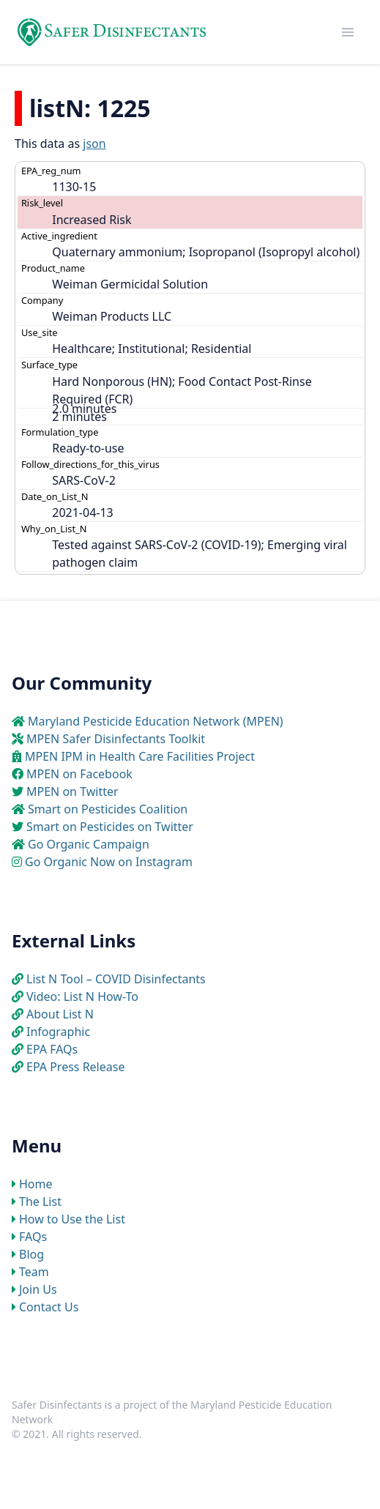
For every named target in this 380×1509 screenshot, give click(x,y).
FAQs (33, 1237)
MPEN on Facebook (79, 774)
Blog (31, 1254)
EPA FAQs (52, 1049)
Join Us (38, 1289)
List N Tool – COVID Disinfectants (116, 979)
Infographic (58, 1032)
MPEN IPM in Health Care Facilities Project (140, 756)
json (94, 143)
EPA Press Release (75, 1067)
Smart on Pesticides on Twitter (109, 827)
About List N (60, 1014)
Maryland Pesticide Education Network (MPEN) (155, 721)
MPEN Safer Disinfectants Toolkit (115, 739)
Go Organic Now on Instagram (109, 862)
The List (40, 1201)
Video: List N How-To (82, 996)
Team (34, 1272)
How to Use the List (72, 1219)
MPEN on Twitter (72, 791)
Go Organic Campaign (88, 844)
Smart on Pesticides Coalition (107, 809)
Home (36, 1184)
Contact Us (48, 1307)
